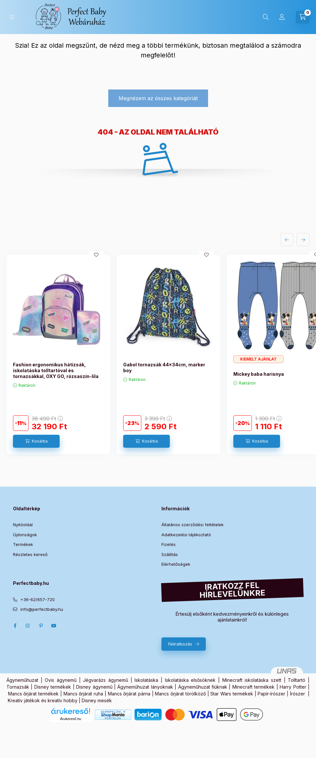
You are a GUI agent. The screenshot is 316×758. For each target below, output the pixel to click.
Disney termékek (52, 687)
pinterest (40, 625)
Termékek (23, 544)
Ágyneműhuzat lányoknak (145, 687)
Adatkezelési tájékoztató (186, 534)
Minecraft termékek (253, 687)
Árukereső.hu (70, 719)
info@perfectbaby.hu (41, 609)
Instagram (27, 625)
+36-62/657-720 (37, 599)
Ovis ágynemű (60, 680)
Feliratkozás (180, 643)
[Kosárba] (36, 441)
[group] (158, 354)
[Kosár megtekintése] (303, 17)
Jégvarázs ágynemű (105, 680)
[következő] (303, 239)
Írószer (297, 693)
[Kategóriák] (12, 17)
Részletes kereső (30, 554)
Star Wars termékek (231, 693)
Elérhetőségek (175, 564)
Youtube (53, 625)
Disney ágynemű (94, 687)
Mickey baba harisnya (258, 374)
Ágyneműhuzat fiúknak (202, 687)
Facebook (14, 625)
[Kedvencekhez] (96, 255)
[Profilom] (281, 17)
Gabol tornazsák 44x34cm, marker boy (164, 367)
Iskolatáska (146, 680)
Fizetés (168, 544)
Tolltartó (296, 680)
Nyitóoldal (23, 524)
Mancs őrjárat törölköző (180, 693)
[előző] (286, 239)
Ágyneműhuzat (22, 680)
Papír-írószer (271, 693)
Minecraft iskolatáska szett (251, 680)
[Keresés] (265, 17)
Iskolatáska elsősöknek (190, 680)
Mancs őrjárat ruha (83, 693)
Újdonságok (25, 534)
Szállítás (169, 554)
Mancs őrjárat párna (129, 693)
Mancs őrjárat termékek (33, 693)
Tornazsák (17, 687)
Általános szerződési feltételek (192, 524)
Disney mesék (97, 700)
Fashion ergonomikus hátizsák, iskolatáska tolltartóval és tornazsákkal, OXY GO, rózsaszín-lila (56, 370)
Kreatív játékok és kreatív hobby (42, 700)
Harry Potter (293, 687)
